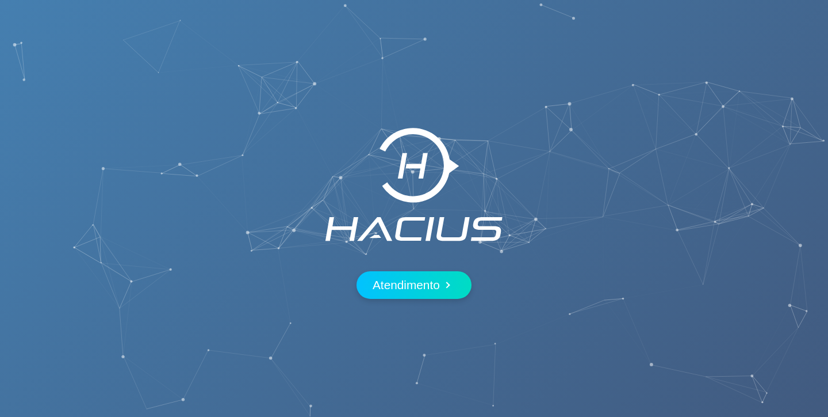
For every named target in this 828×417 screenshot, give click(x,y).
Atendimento (411, 284)
